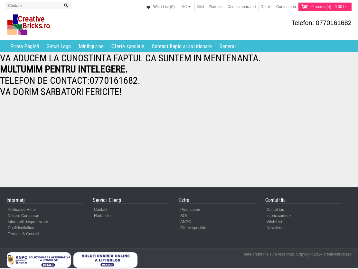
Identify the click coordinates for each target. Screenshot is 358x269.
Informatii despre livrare (28, 222)
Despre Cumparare (24, 215)
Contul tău (275, 209)
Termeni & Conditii (23, 234)
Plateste (215, 6)
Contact (100, 209)
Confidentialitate (21, 228)
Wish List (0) (164, 6)
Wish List (274, 222)
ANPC (185, 222)
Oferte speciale (127, 46)
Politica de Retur (22, 209)
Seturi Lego (59, 46)
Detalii (266, 6)
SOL (184, 215)
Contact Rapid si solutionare (182, 46)
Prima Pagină (24, 46)
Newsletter (276, 228)
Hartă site (102, 215)
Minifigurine (91, 46)
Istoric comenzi (279, 215)
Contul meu (286, 6)
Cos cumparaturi (242, 6)
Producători (190, 209)
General (228, 46)
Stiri (200, 6)
